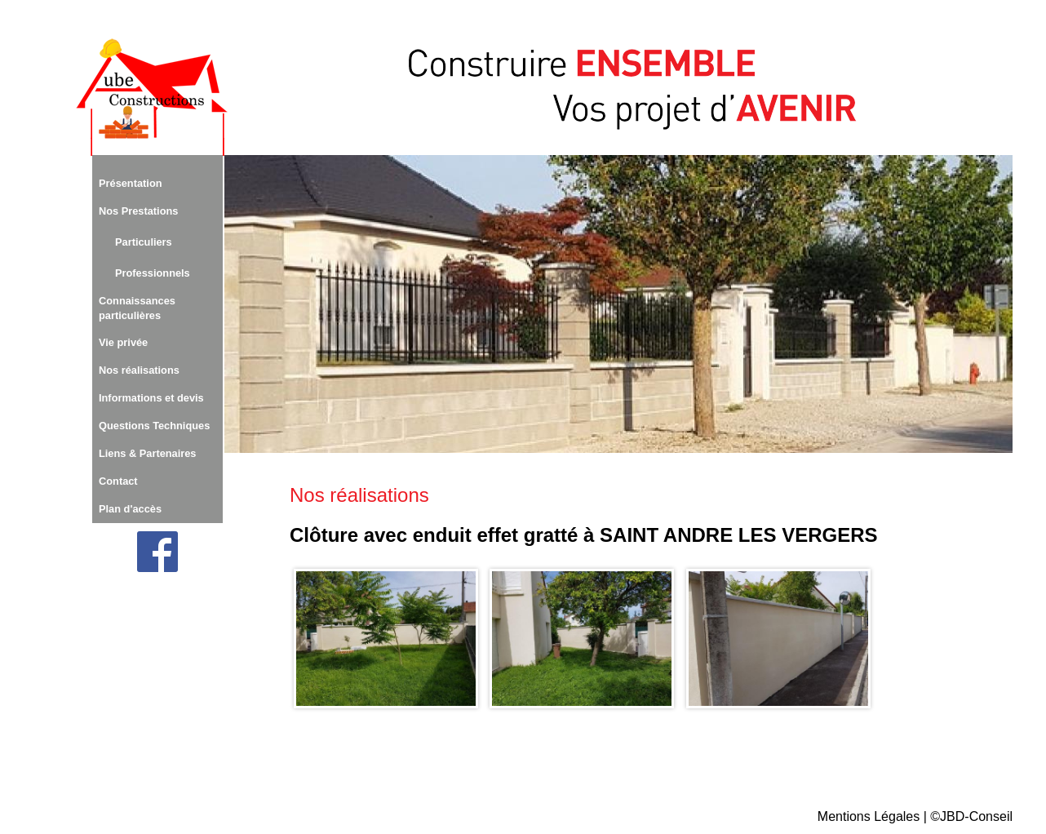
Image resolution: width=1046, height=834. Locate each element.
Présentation (130, 183)
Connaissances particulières (137, 308)
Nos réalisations (139, 370)
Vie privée (123, 342)
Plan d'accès (130, 509)
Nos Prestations (138, 211)
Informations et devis (151, 398)
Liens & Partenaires (148, 453)
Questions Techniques (154, 425)
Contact (118, 481)
